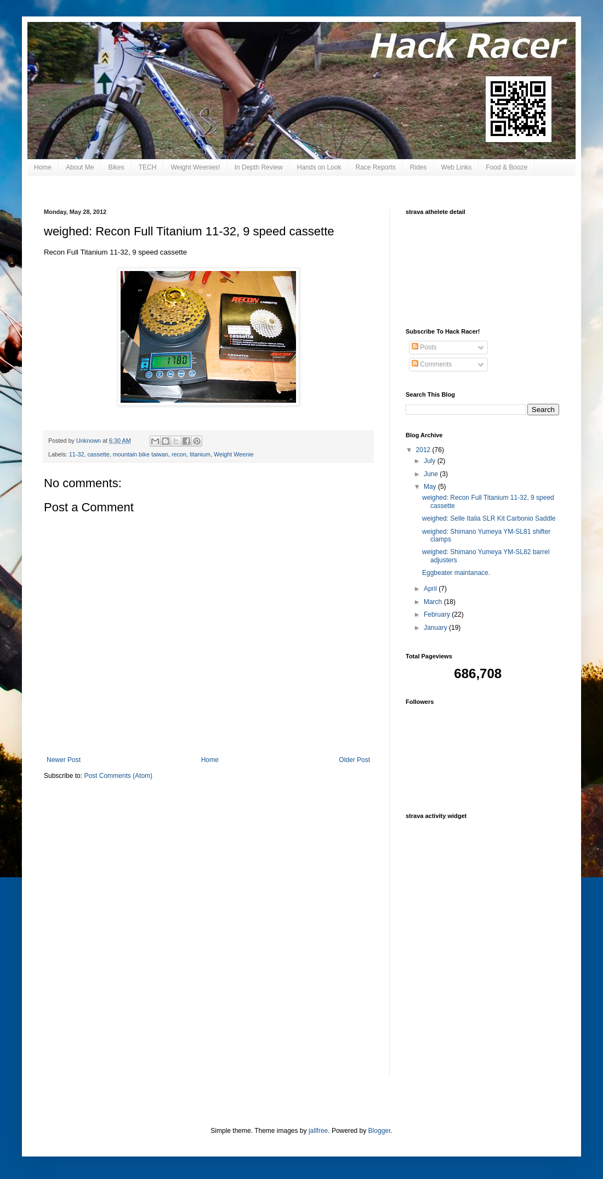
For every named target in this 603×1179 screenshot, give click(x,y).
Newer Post (64, 760)
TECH (148, 167)
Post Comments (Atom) (118, 776)
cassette (98, 454)
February (438, 614)
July (430, 461)
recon (179, 454)
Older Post (354, 760)
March (434, 602)
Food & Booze (506, 167)
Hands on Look (319, 167)
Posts (424, 347)
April (431, 589)
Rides (418, 167)
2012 (424, 450)
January (436, 627)
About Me (80, 167)
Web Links (456, 167)
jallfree (318, 1131)
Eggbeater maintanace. (456, 573)
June (432, 474)
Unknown (89, 440)
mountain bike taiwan (140, 454)
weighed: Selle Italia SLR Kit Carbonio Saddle (488, 518)
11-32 (76, 454)
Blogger (379, 1131)
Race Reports (375, 167)
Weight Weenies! (195, 167)
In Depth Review (259, 167)
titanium (200, 454)
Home (43, 167)
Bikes (116, 167)
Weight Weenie (234, 454)
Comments (432, 364)
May (431, 486)
